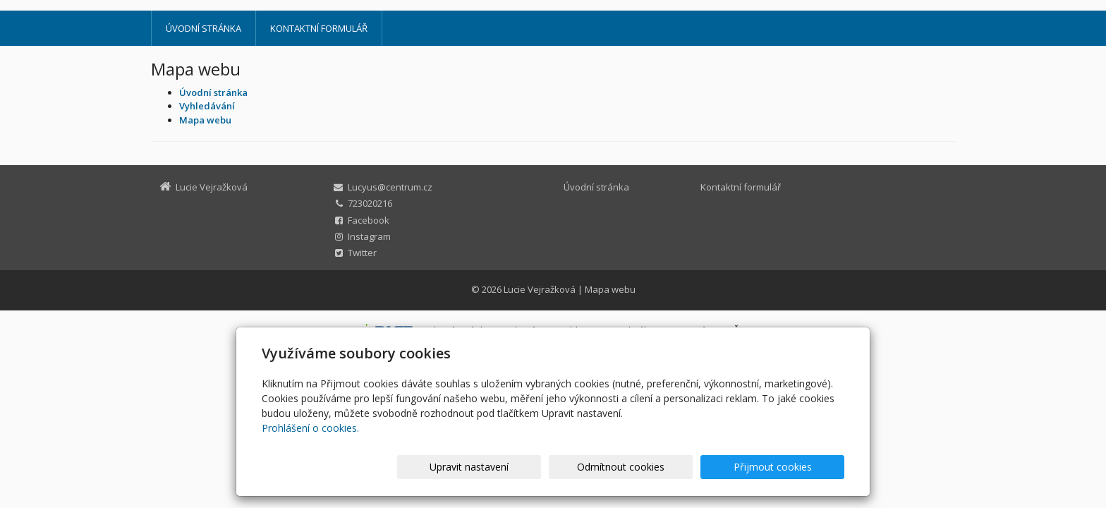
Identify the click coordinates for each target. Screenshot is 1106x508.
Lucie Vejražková (540, 289)
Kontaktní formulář (318, 28)
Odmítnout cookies (675, 466)
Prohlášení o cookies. (310, 428)
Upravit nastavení (559, 466)
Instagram (369, 236)
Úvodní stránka (203, 28)
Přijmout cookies (790, 466)
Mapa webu (610, 289)
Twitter (362, 252)
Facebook (368, 220)
